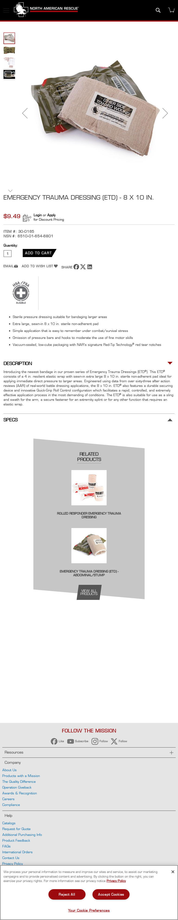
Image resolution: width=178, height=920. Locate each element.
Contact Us (10, 858)
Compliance (11, 805)
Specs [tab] (10, 420)
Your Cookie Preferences (89, 910)
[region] (89, 892)
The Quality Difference (19, 781)
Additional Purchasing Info (22, 835)
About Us (9, 770)
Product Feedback (16, 840)
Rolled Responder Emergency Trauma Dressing (89, 515)
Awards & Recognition (19, 793)
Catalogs (9, 823)
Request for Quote (16, 829)
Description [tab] (17, 363)
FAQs (6, 846)
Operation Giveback (17, 787)
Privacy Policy (12, 864)
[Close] (173, 872)
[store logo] (46, 10)
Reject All (67, 894)
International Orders (17, 852)
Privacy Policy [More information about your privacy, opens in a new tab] (116, 881)
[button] (25, 113)
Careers (8, 799)
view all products (89, 592)
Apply (51, 215)
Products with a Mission (21, 776)
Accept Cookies (111, 894)
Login (38, 215)
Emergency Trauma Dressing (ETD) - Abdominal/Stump (89, 573)
